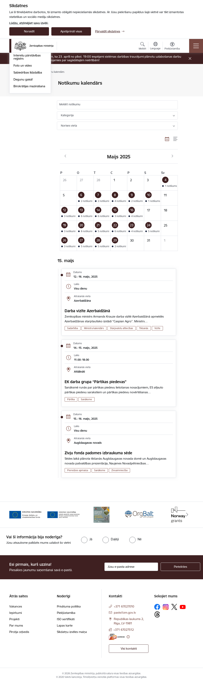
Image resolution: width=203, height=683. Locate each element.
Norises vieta (69, 125)
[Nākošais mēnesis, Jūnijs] (172, 156)
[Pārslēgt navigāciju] (196, 46)
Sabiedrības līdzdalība (27, 131)
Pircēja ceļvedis (19, 632)
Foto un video (22, 124)
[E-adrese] (117, 637)
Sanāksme (86, 399)
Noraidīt (29, 31)
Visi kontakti (129, 648)
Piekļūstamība (66, 613)
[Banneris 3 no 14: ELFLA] (101, 514)
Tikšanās (143, 328)
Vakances (15, 606)
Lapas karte (65, 625)
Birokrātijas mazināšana (29, 145)
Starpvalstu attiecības (121, 328)
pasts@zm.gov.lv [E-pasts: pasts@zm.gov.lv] (125, 612)
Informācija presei (25, 107)
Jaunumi (19, 90)
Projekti (14, 619)
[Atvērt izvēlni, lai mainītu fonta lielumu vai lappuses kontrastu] (172, 46)
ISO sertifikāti (66, 619)
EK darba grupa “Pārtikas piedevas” (95, 381)
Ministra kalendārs (94, 328)
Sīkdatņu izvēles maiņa (72, 632)
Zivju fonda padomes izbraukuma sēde (98, 452)
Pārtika (71, 399)
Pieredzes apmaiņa (77, 470)
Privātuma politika (69, 606)
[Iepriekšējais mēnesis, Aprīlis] (65, 156)
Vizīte (157, 328)
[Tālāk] (187, 515)
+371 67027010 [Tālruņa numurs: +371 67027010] (124, 606)
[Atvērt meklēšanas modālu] (142, 46)
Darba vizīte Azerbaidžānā (87, 310)
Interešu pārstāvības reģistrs (27, 115)
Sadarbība (72, 328)
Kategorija (67, 115)
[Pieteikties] (180, 567)
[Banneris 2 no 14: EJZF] (63, 514)
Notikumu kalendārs (26, 83)
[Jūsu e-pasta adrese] (131, 567)
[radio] (86, 539)
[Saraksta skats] (175, 138)
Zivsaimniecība (119, 470)
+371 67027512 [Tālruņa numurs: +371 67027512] (123, 630)
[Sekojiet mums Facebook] (157, 607)
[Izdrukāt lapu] (188, 81)
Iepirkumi (15, 613)
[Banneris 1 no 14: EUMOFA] (25, 514)
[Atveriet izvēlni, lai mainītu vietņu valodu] (155, 46)
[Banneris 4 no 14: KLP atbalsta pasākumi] (139, 514)
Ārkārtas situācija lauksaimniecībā (24, 98)
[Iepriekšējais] (15, 515)
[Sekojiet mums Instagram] (166, 607)
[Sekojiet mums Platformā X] (174, 607)
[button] (169, 183)
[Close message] (190, 58)
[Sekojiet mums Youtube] (183, 606)
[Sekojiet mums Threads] (157, 614)
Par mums (16, 625)
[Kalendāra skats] (167, 138)
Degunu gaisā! (23, 138)
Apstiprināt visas (71, 31)
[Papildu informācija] (128, 636)
